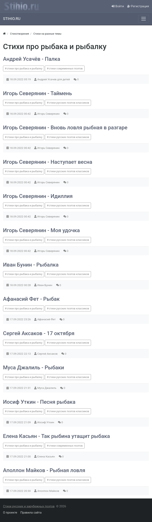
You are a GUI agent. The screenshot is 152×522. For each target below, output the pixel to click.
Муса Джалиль (47, 387)
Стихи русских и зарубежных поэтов (29, 506)
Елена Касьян (46, 456)
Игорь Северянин (48, 113)
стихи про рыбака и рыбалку (24, 68)
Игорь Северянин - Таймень (37, 93)
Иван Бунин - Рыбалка (31, 265)
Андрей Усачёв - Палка (31, 59)
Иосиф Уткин (46, 422)
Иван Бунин (45, 285)
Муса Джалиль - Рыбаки (33, 367)
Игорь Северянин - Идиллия (38, 196)
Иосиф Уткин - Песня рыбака (39, 402)
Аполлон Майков (48, 490)
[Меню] (143, 19)
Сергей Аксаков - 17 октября (38, 333)
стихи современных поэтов (66, 68)
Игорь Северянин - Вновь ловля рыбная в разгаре (65, 128)
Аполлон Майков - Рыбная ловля (44, 470)
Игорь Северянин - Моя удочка (41, 230)
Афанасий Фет (46, 319)
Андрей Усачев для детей (54, 79)
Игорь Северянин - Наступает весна (47, 162)
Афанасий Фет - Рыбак (31, 299)
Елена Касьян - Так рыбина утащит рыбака (56, 436)
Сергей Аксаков (47, 353)
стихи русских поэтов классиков (69, 102)
